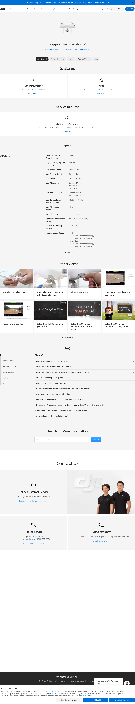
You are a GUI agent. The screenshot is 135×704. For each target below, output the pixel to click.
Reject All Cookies (95, 700)
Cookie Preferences (53, 693)
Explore (54, 9)
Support (62, 9)
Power (36, 9)
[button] (127, 683)
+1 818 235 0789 (36, 536)
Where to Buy (73, 9)
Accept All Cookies (122, 700)
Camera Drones (15, 9)
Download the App (101, 2)
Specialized (45, 9)
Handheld (27, 9)
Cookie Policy (86, 696)
